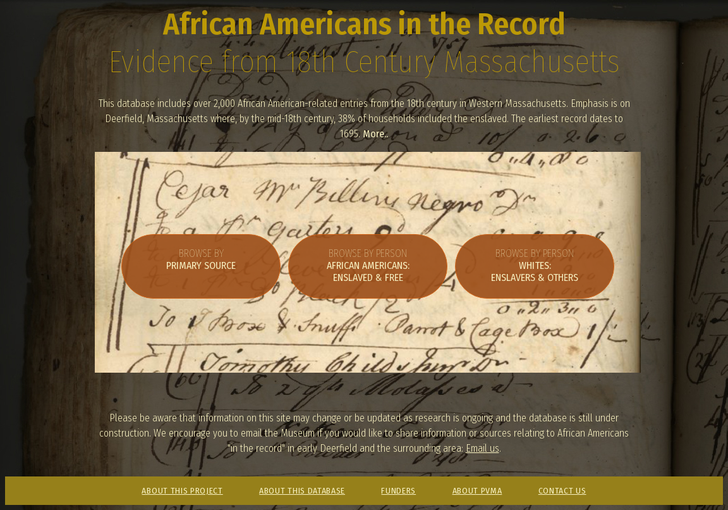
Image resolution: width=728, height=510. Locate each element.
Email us (482, 448)
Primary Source (201, 259)
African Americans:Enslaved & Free (368, 265)
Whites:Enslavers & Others (535, 265)
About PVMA (477, 490)
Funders (398, 490)
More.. (375, 134)
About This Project (182, 490)
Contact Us (562, 490)
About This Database (302, 490)
